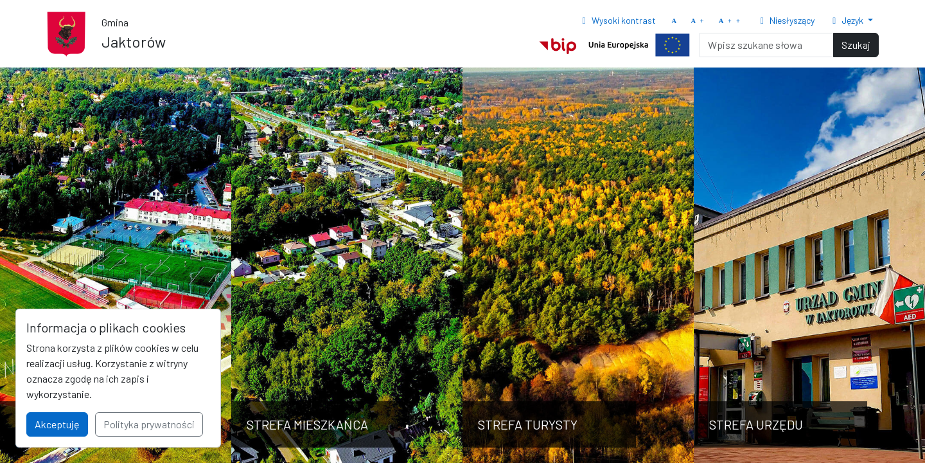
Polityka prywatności (149, 424)
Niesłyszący (785, 20)
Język (847, 20)
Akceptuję (57, 424)
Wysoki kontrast (617, 20)
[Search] (767, 45)
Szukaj (855, 45)
